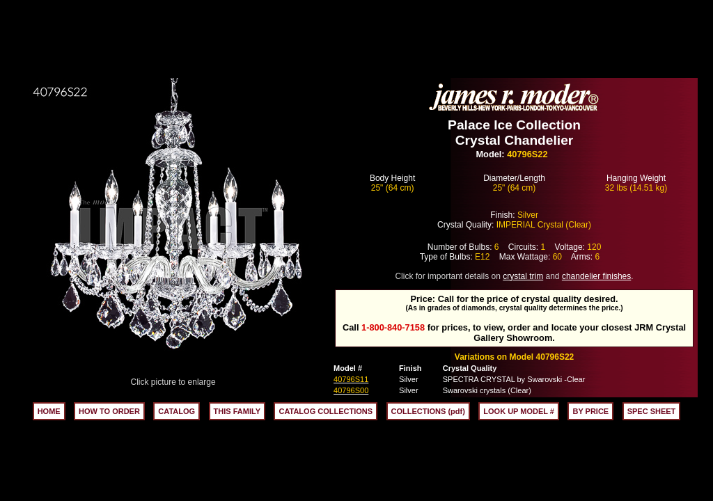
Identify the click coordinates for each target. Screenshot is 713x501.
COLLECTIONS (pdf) (428, 411)
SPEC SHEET (651, 411)
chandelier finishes (596, 276)
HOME (49, 411)
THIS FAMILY (237, 411)
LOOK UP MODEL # (518, 411)
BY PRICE (590, 411)
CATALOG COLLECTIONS (326, 411)
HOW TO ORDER (109, 411)
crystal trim (523, 276)
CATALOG (176, 411)
